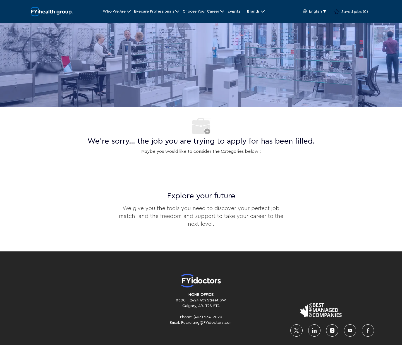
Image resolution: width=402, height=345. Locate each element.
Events (234, 11)
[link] (201, 280)
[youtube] (350, 330)
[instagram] (332, 330)
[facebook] (368, 330)
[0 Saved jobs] (351, 11)
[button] (314, 12)
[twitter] (296, 330)
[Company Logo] (52, 11)
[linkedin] (314, 330)
